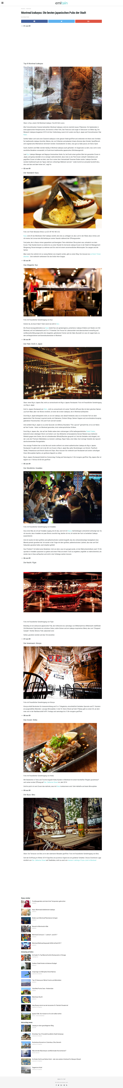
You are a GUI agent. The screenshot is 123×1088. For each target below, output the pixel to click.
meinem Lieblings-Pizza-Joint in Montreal (82, 860)
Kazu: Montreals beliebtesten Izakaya (43, 909)
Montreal (28, 8)
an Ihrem (93, 254)
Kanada (23, 8)
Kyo (28, 154)
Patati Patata (90, 431)
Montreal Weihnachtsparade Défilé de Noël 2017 (46, 943)
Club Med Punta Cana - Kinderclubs (42, 988)
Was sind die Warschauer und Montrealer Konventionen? (49, 1051)
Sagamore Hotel (37, 1067)
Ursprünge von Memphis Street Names (44, 972)
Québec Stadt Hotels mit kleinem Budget (44, 963)
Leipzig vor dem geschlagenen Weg (43, 1025)
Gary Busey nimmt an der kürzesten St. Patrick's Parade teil (50, 1005)
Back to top (62, 1079)
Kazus (70, 531)
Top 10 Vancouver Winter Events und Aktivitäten (46, 980)
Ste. (45, 782)
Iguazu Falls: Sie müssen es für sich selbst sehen (47, 1013)
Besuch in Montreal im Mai (40, 926)
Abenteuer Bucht (37, 997)
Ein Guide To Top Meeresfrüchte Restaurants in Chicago (49, 955)
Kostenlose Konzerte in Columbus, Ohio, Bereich (46, 1042)
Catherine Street (52, 782)
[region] (62, 44)
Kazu (25, 135)
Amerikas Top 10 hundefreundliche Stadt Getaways (48, 1034)
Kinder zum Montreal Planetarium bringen (45, 918)
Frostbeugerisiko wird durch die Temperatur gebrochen (48, 901)
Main (45, 409)
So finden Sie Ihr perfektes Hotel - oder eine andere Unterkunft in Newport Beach (56, 1059)
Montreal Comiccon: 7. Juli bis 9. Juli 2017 (44, 935)
